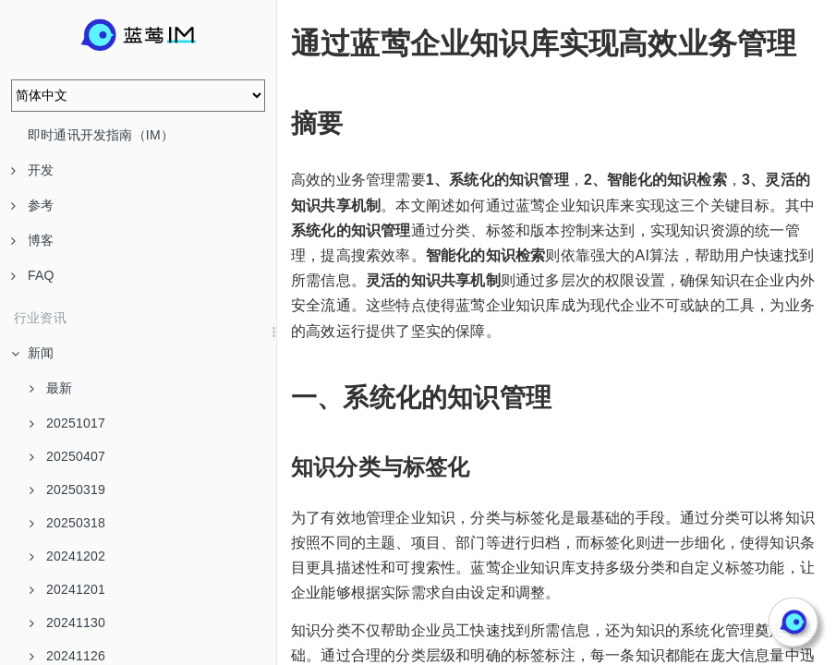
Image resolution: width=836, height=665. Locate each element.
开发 (32, 170)
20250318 (67, 522)
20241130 (67, 622)
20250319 (67, 489)
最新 (51, 388)
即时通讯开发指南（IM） (101, 134)
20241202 (67, 556)
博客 (32, 240)
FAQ (33, 275)
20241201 (67, 589)
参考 (32, 205)
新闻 (32, 352)
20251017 (67, 423)
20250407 (67, 456)
